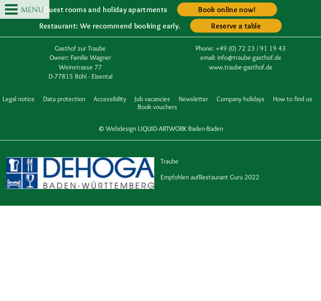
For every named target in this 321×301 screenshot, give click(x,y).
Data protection (64, 99)
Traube (169, 161)
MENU (24, 10)
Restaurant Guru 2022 (229, 177)
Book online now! (227, 9)
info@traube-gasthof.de (249, 57)
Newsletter (193, 99)
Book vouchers (157, 107)
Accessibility (110, 99)
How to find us (292, 99)
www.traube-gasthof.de (241, 67)
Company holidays (241, 99)
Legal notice (19, 99)
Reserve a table (236, 25)
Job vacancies (152, 99)
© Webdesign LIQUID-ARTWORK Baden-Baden (160, 129)
